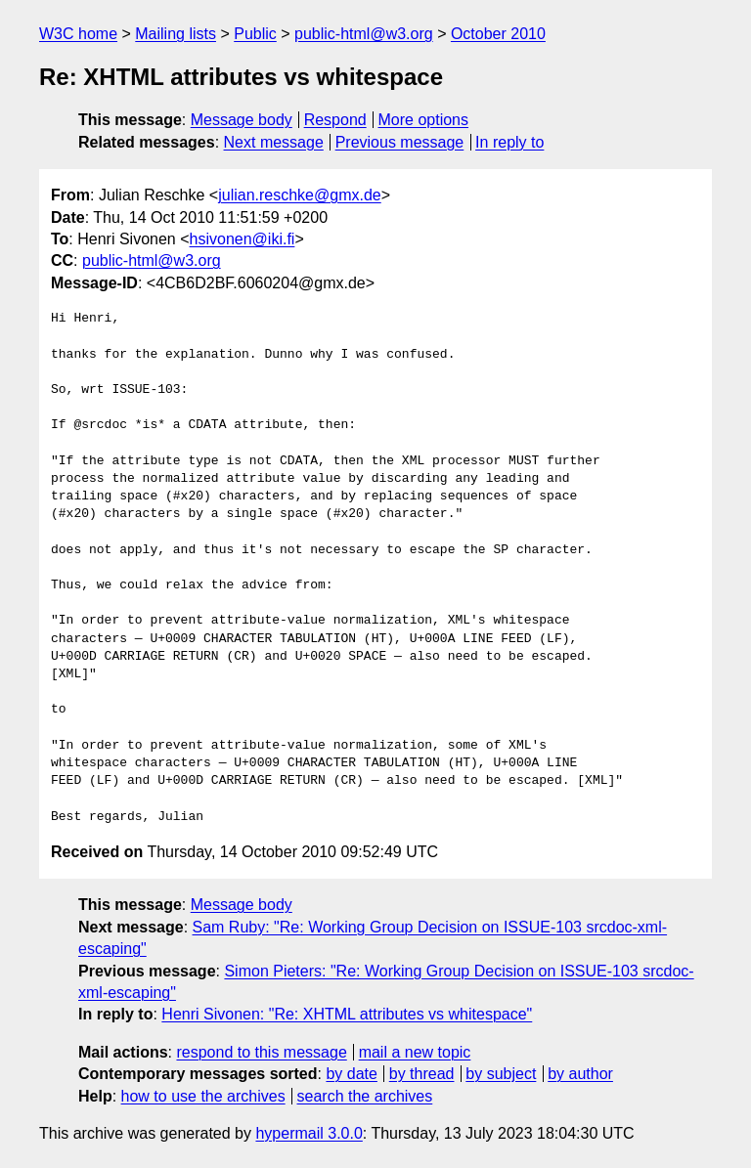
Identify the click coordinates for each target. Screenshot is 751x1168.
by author (580, 1073)
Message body (241, 119)
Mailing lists (175, 33)
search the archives (365, 1096)
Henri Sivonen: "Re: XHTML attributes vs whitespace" (346, 1014)
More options (423, 119)
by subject (500, 1073)
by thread (422, 1073)
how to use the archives (203, 1096)
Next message (274, 142)
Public (255, 33)
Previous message (399, 142)
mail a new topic (415, 1052)
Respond (335, 119)
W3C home (78, 33)
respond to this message (261, 1052)
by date (351, 1073)
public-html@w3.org (363, 33)
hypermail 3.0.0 (308, 1133)
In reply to (509, 142)
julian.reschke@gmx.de (299, 195)
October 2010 (498, 33)
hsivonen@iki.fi (242, 239)
